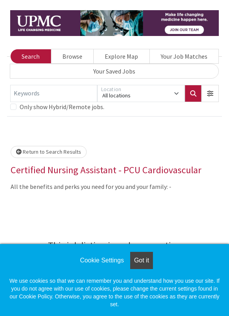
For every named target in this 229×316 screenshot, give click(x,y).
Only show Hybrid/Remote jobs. (62, 107)
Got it (141, 260)
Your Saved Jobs (114, 71)
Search (31, 56)
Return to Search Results (48, 151)
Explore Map (121, 56)
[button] (210, 93)
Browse (72, 56)
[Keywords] (53, 93)
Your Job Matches (184, 56)
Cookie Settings (102, 260)
